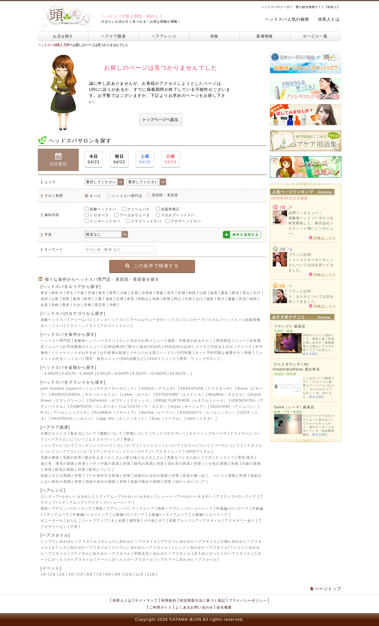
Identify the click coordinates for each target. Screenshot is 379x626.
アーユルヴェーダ (135, 215)
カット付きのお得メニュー (141, 341)
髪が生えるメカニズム (104, 458)
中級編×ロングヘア (232, 509)
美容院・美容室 (165, 195)
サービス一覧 (315, 36)
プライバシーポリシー (248, 600)
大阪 (123, 293)
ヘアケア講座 (113, 36)
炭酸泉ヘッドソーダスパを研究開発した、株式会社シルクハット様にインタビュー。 (311, 226)
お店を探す (63, 36)
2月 (53, 574)
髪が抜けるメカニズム (145, 458)
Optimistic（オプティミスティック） (121, 401)
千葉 (80, 293)
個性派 (135, 521)
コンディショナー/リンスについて (107, 446)
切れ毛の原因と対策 (185, 464)
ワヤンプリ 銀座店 (290, 326)
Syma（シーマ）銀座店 (294, 407)
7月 (99, 574)
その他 (149, 521)
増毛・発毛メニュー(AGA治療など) (115, 359)
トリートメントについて (159, 446)
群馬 (113, 293)
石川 (257, 293)
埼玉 (69, 293)
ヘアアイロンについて (66, 439)
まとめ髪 (118, 521)
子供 (74, 527)
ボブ (162, 521)
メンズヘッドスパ (105, 221)
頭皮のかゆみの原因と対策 (156, 476)
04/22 (119, 159)
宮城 (181, 293)
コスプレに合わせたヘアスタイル (139, 547)
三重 (98, 299)
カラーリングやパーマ (208, 433)
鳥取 (156, 299)
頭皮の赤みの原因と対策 (106, 482)
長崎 (55, 305)
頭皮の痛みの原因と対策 (151, 482)
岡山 (177, 299)
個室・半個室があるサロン (190, 341)
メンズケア (139, 452)
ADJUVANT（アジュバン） (233, 407)
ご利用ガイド (160, 607)
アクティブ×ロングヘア (236, 496)
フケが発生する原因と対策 (108, 476)
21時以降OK (114, 347)
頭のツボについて (190, 482)
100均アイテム (198, 452)
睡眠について (111, 433)
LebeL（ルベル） (137, 395)
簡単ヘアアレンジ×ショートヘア (185, 509)
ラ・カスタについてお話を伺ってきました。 (311, 299)
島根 (166, 299)
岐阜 (76, 299)
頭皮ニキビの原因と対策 (61, 476)
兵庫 (119, 299)
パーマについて (227, 446)
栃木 (102, 293)
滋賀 (109, 299)
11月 (140, 574)
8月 (108, 574)
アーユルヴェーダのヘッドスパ (156, 320)
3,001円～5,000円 (78, 374)
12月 (151, 574)
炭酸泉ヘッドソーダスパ (94, 341)
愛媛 (231, 299)
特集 (214, 36)
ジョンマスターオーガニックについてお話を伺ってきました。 (311, 265)
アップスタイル (208, 521)
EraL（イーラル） (167, 419)
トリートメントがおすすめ (74, 353)
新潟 (235, 293)
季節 (127, 439)
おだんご (74, 521)
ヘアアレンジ (164, 36)
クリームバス (138, 209)
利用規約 (168, 600)
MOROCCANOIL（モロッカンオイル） (85, 395)
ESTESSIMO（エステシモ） (180, 395)
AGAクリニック (162, 359)
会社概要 (224, 607)
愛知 (224, 293)
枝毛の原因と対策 (70, 470)
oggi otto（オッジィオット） (124, 419)
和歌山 (143, 299)
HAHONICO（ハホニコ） (73, 419)
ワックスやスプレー (169, 433)
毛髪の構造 (50, 458)
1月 (44, 574)
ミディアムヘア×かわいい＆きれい (124, 496)
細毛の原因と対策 (149, 464)
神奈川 (57, 293)
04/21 (94, 159)
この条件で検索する (152, 265)
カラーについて (197, 446)
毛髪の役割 (72, 458)
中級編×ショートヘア (90, 515)
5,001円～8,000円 (113, 374)
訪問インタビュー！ (305, 213)
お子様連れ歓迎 (113, 353)
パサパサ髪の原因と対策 (110, 464)
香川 (221, 299)
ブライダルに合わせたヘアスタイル (100, 554)
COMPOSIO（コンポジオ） (94, 407)
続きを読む (311, 353)
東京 (44, 293)
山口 (199, 299)
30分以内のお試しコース (185, 347)
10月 (128, 574)
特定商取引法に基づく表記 (202, 600)
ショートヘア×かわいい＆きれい (185, 496)
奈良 (130, 299)
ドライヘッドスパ (146, 221)
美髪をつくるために (184, 458)
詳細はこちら (322, 238)
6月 (90, 574)
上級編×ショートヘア (209, 515)
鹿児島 (100, 305)
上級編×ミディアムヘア (168, 515)
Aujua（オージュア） (188, 407)
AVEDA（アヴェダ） (159, 388)
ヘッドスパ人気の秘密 (287, 19)
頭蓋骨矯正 (170, 209)
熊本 (66, 305)
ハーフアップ (96, 521)
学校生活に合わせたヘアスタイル (162, 554)
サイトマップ (146, 600)
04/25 (145, 159)
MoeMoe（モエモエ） (228, 395)
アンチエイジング (111, 452)
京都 (134, 293)
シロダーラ (99, 215)
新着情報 (264, 36)
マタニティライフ (219, 458)
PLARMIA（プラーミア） (116, 413)
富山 (246, 293)
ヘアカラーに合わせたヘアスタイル (187, 560)
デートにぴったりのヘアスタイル (125, 560)
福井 (44, 299)
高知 (242, 299)
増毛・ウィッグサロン (198, 359)
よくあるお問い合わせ (194, 607)
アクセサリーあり (240, 521)
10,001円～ (180, 374)
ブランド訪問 (299, 255)
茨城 (91, 293)
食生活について (83, 433)
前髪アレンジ (180, 521)
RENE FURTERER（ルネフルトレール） (191, 401)
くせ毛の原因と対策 (222, 464)
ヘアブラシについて (76, 452)
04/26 (170, 159)
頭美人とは (329, 19)
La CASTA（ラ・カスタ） (144, 407)
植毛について (100, 470)
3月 (62, 574)
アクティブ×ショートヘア (109, 503)
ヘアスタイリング (167, 452)
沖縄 (113, 305)
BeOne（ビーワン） (159, 413)
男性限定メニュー (231, 341)
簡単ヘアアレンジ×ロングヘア (66, 509)
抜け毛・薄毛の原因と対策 (63, 464)
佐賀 (44, 305)
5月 (81, 574)
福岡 (253, 299)
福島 (213, 293)
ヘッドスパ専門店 (127, 196)
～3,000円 (49, 374)
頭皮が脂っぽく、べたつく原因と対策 (214, 476)
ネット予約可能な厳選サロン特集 (223, 353)
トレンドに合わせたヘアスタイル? (200, 547)
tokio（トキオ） (201, 419)
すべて (95, 196)
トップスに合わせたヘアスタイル (69, 541)
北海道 (147, 293)
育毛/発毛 (246, 458)
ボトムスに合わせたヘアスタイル (129, 541)
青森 (160, 293)
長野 (66, 299)
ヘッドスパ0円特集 (175, 353)
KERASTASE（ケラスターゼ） (207, 388)
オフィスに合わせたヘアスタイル (79, 547)
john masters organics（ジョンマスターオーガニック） (89, 388)
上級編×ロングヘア (128, 515)
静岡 (87, 299)
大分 (76, 305)
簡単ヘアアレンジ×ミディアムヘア (124, 509)
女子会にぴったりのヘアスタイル (222, 554)
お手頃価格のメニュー (82, 347)
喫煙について (137, 433)
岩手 (170, 293)
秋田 (192, 293)
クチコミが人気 (143, 353)
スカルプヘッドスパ (178, 215)
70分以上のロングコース (231, 347)
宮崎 (87, 305)
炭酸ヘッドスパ (103, 209)
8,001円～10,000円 (149, 374)
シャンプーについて (58, 446)
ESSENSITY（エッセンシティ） (208, 413)
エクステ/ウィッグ (104, 439)
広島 (188, 299)
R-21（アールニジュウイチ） (66, 413)
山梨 (55, 299)
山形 (203, 293)
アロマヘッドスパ (186, 221)
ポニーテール (52, 521)
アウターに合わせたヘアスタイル (188, 541)
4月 (71, 574)
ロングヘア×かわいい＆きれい (66, 496)
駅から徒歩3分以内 (144, 347)
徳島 (210, 299)
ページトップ (325, 588)
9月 (118, 574)
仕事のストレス (54, 433)
